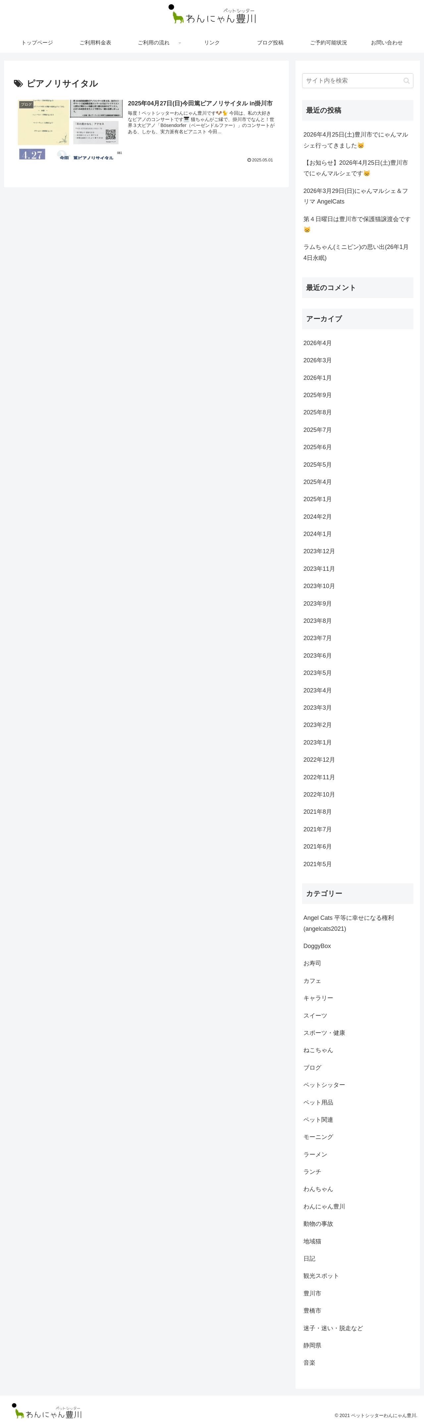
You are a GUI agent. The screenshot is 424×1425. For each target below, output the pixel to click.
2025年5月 (317, 464)
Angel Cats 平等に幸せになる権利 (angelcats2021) (348, 923)
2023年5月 (317, 673)
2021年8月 (317, 811)
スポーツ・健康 (324, 1033)
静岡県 (312, 1345)
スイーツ (315, 1015)
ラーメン (315, 1154)
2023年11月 (319, 568)
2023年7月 (317, 638)
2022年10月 (319, 794)
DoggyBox (317, 946)
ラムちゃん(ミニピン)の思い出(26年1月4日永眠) (356, 252)
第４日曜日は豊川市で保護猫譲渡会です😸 (357, 224)
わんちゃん (318, 1189)
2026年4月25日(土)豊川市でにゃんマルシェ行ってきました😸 (355, 139)
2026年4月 (317, 343)
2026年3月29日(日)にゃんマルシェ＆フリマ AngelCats (355, 196)
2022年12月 (319, 759)
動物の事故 (318, 1223)
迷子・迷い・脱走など (333, 1328)
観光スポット (321, 1276)
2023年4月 (317, 690)
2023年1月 (317, 742)
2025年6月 (317, 447)
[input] (357, 80)
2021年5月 (317, 864)
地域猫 (312, 1241)
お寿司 (312, 963)
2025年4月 (317, 482)
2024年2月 (317, 516)
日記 (309, 1258)
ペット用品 (318, 1102)
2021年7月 (317, 829)
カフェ (312, 981)
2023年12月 (319, 551)
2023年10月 (319, 586)
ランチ (312, 1171)
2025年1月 (317, 499)
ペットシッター (324, 1085)
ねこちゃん (318, 1050)
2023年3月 (317, 707)
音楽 (309, 1362)
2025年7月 (317, 430)
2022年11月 (319, 777)
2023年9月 (317, 603)
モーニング (318, 1137)
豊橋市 (312, 1310)
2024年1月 (317, 534)
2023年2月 (317, 725)
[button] (406, 81)
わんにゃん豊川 (324, 1206)
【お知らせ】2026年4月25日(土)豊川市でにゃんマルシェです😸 (355, 168)
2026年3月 (317, 360)
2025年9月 (317, 395)
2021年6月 (317, 846)
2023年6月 (317, 655)
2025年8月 (317, 412)
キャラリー (318, 998)
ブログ (312, 1067)
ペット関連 (318, 1119)
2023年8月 (317, 621)
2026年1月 (317, 378)
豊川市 (312, 1293)
